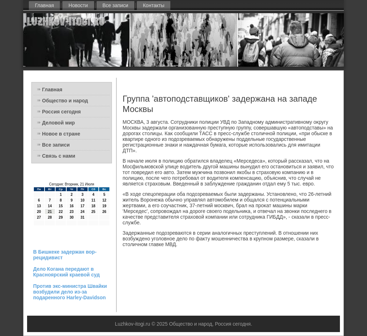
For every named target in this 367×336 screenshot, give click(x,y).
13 (39, 206)
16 (71, 206)
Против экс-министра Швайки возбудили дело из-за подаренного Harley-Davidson (70, 291)
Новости (78, 5)
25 (93, 212)
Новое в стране (61, 134)
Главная (44, 5)
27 (39, 217)
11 (93, 200)
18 (93, 206)
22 (61, 212)
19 (104, 206)
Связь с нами (58, 156)
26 (104, 212)
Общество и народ (65, 100)
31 (82, 217)
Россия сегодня (61, 111)
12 (104, 200)
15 (61, 206)
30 (71, 217)
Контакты (153, 5)
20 (39, 212)
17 (82, 206)
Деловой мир (58, 123)
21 (50, 212)
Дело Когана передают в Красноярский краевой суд (66, 272)
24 (82, 212)
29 (61, 217)
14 (50, 206)
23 (71, 212)
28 (50, 217)
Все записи (115, 5)
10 (82, 200)
